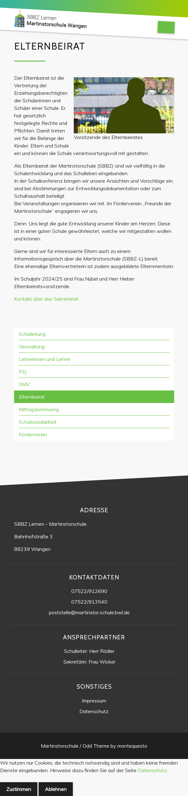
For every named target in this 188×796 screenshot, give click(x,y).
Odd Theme (96, 746)
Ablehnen (56, 789)
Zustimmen (18, 789)
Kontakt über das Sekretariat (46, 299)
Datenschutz (152, 770)
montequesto (132, 746)
